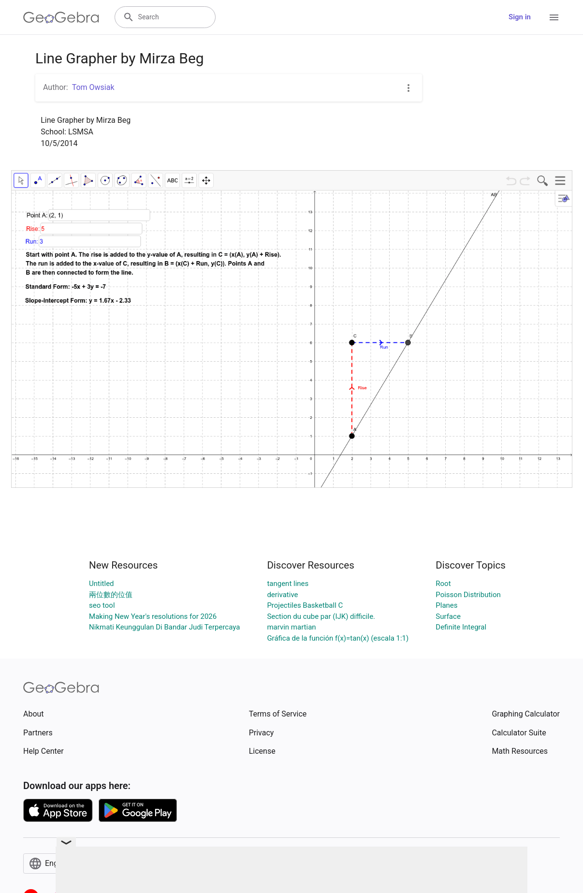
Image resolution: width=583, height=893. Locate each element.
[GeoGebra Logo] (61, 17)
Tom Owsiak (93, 87)
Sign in (520, 17)
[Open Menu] (554, 17)
